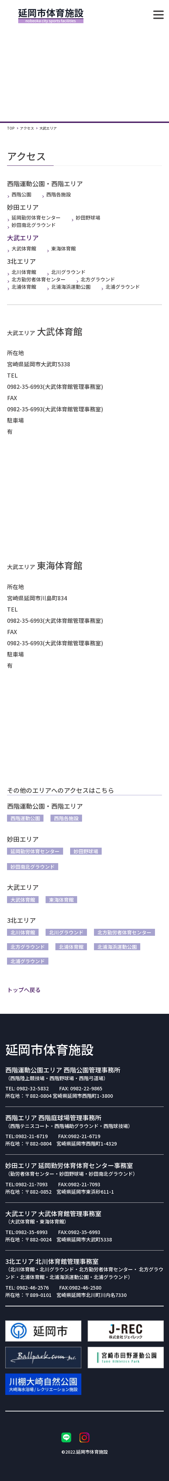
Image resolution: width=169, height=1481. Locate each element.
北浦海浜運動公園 (68, 286)
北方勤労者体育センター (36, 279)
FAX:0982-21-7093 (79, 1184)
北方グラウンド (95, 279)
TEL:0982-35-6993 (26, 1231)
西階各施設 (56, 194)
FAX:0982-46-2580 (80, 1287)
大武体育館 (21, 248)
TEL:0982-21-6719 (26, 1136)
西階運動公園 (25, 818)
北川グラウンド (66, 271)
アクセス (27, 128)
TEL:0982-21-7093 (26, 1184)
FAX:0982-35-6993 (79, 1231)
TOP (11, 128)
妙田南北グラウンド (31, 224)
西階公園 (19, 194)
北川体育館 (21, 271)
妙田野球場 (85, 217)
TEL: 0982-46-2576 (27, 1287)
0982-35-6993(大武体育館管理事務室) (55, 386)
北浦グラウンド (120, 286)
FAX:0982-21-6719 (79, 1136)
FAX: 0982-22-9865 (80, 1088)
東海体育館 (61, 248)
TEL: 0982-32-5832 (27, 1088)
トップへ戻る (24, 989)
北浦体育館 (21, 286)
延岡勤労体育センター (34, 217)
